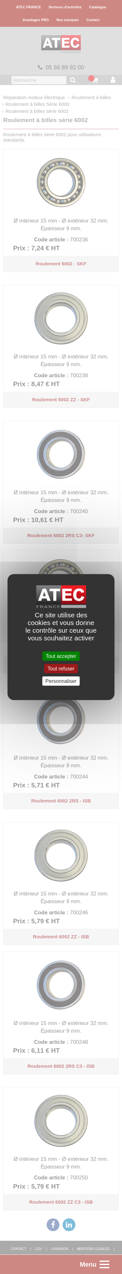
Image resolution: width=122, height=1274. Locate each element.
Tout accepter (61, 656)
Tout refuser (61, 668)
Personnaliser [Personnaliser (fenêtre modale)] (61, 681)
